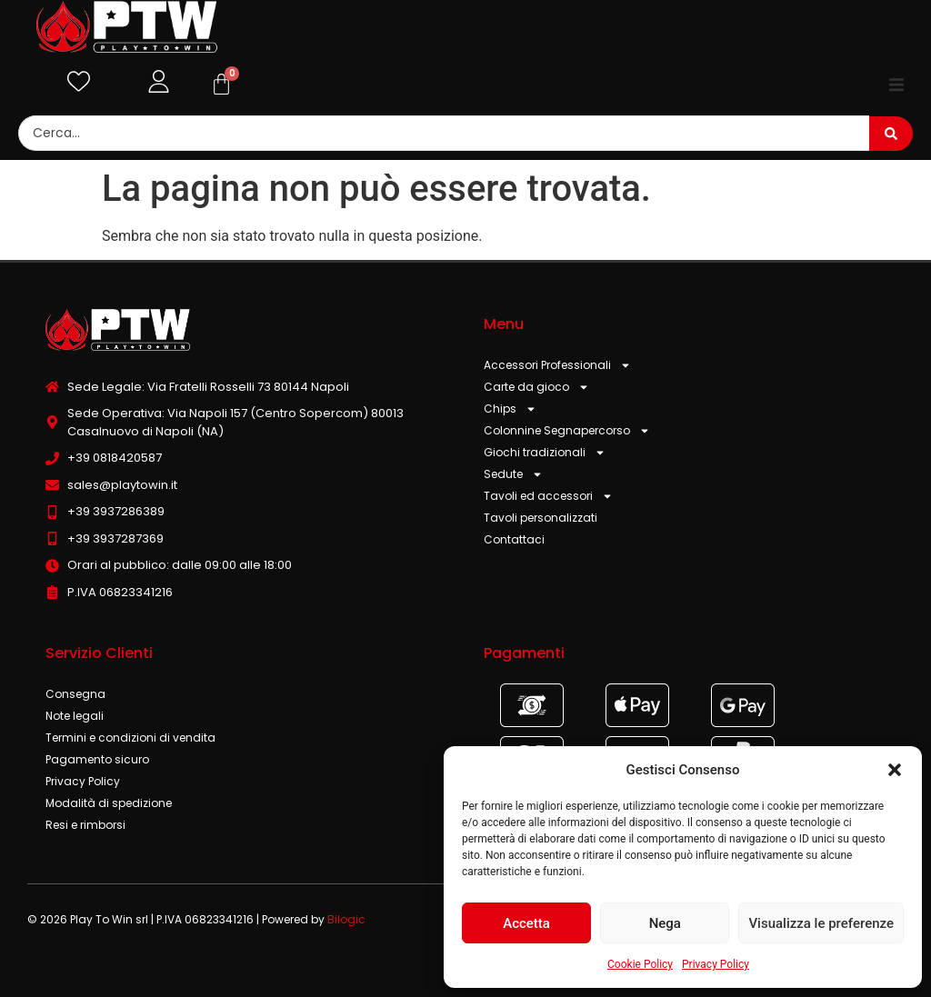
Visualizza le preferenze (821, 923)
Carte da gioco (536, 387)
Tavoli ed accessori (548, 496)
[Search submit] (891, 133)
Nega (665, 923)
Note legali (74, 715)
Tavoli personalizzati (540, 517)
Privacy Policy (715, 964)
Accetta (526, 923)
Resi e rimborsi (85, 824)
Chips (510, 409)
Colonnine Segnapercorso (567, 431)
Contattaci (514, 539)
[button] (895, 770)
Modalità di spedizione (108, 803)
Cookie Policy (640, 964)
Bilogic (346, 919)
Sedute (513, 474)
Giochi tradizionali (545, 453)
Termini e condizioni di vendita (130, 737)
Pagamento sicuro (97, 759)
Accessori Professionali (557, 365)
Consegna (75, 694)
